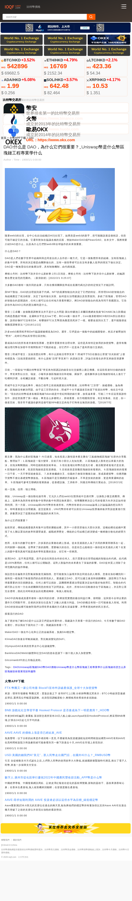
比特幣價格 (23, 897)
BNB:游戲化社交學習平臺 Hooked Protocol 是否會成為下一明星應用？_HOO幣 (57, 750)
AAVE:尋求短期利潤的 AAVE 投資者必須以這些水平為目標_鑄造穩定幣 (51, 840)
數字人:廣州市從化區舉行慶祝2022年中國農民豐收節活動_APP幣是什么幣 (53, 817)
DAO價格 (50, 707)
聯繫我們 (5, 880)
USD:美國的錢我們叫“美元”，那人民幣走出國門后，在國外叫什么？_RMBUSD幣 (58, 795)
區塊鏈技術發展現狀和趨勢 (20, 711)
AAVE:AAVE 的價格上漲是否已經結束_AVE (33, 773)
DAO (16, 707)
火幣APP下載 (17, 178)
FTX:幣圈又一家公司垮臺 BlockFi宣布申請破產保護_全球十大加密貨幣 (51, 728)
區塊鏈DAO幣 (37, 707)
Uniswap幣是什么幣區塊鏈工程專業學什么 (81, 707)
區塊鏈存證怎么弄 (115, 707)
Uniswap (24, 707)
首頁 (3, 178)
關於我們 (17, 880)
